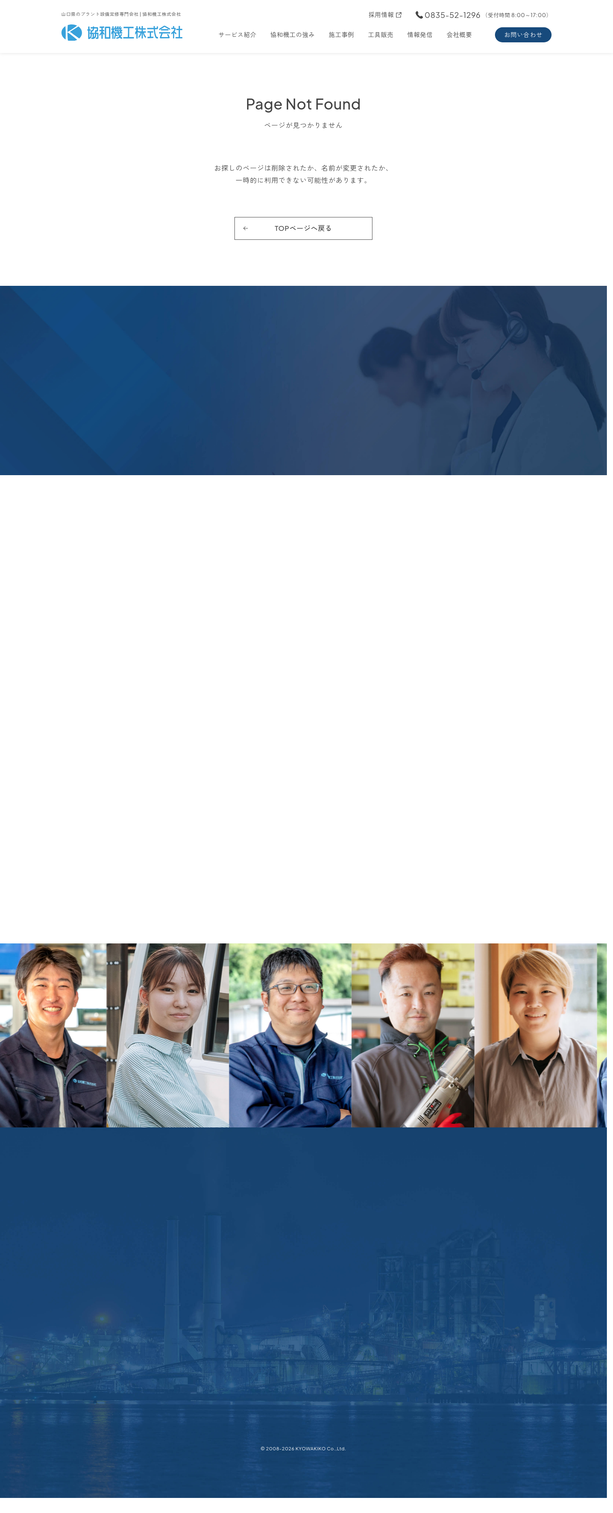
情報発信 (420, 34)
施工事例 (342, 34)
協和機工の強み (292, 34)
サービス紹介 (237, 34)
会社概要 (459, 34)
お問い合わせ (523, 34)
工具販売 (381, 34)
